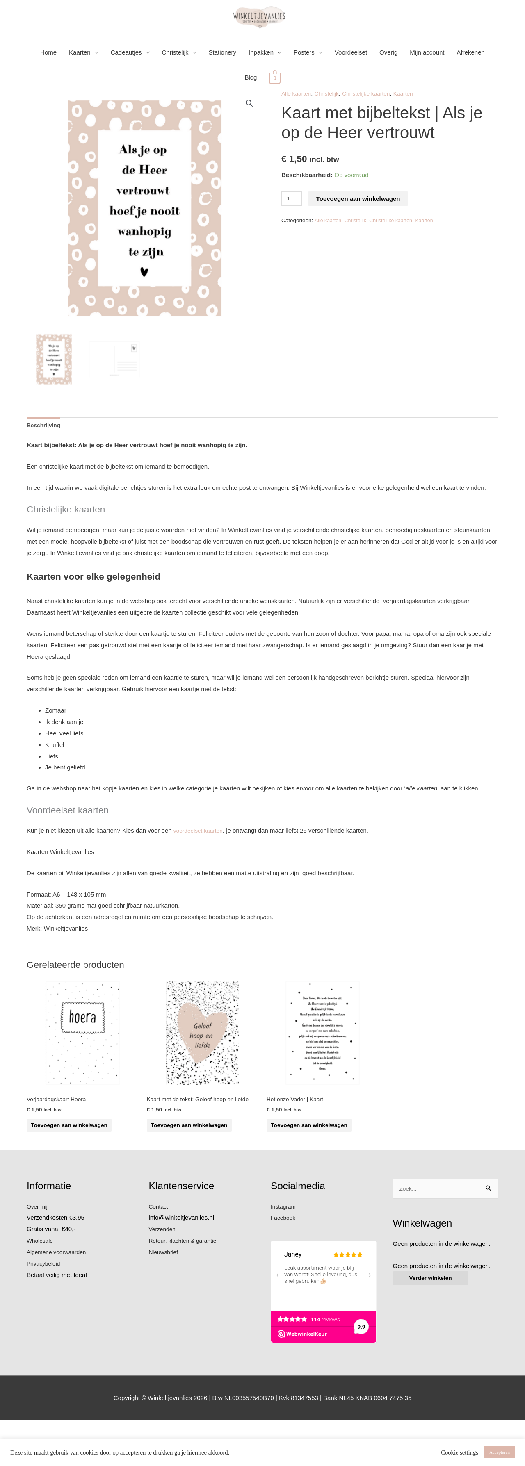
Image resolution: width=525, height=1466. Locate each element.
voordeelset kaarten (200, 857)
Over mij (38, 1252)
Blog (250, 103)
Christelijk (175, 78)
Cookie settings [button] (459, 1452)
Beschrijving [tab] (45, 451)
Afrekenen (471, 78)
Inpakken (261, 78)
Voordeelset (351, 78)
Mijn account (427, 78)
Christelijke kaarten (373, 119)
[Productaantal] (292, 224)
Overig (388, 78)
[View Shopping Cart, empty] (274, 103)
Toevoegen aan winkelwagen (360, 224)
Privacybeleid (45, 1309)
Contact (159, 1252)
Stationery (223, 78)
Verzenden (163, 1275)
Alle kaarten (297, 119)
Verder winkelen (432, 1325)
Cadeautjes (126, 78)
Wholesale (41, 1286)
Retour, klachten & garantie (186, 1286)
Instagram (284, 1252)
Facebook (284, 1263)
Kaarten (80, 78)
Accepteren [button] (499, 1452)
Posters (304, 78)
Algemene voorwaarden (59, 1297)
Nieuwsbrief (165, 1297)
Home (48, 78)
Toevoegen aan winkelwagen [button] (65, 1159)
